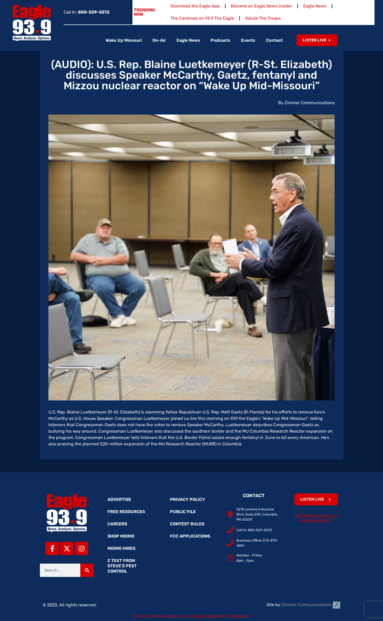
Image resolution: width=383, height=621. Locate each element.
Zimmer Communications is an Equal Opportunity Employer (191, 616)
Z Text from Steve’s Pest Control (122, 566)
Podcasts (220, 40)
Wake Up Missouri (124, 40)
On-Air (159, 40)
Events (248, 40)
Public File (183, 511)
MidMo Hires (121, 548)
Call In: (86, 12)
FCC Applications (190, 536)
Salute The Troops (263, 18)
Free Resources (126, 511)
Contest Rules (187, 523)
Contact (274, 40)
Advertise (119, 499)
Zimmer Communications (310, 604)
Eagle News (314, 6)
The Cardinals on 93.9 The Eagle (202, 18)
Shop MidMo (120, 536)
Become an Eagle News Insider (261, 6)
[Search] (87, 570)
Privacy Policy (187, 499)
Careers (117, 523)
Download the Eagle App (195, 6)
